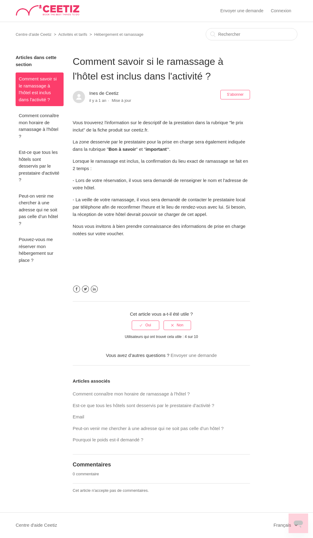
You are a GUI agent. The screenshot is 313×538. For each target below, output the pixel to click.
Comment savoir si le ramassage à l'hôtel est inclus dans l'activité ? (38, 89)
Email (78, 416)
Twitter (85, 289)
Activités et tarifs (72, 34)
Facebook (76, 289)
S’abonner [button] (235, 94)
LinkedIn (94, 289)
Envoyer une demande (241, 10)
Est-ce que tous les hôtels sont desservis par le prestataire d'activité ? (39, 166)
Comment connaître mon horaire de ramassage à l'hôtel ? (39, 126)
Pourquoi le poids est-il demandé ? (108, 439)
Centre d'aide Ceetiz (33, 34)
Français (283, 525)
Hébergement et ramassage (118, 34)
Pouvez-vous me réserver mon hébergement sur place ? (36, 250)
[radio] (145, 325)
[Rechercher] (251, 34)
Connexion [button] (281, 10)
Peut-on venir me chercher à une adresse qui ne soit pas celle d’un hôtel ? (38, 209)
